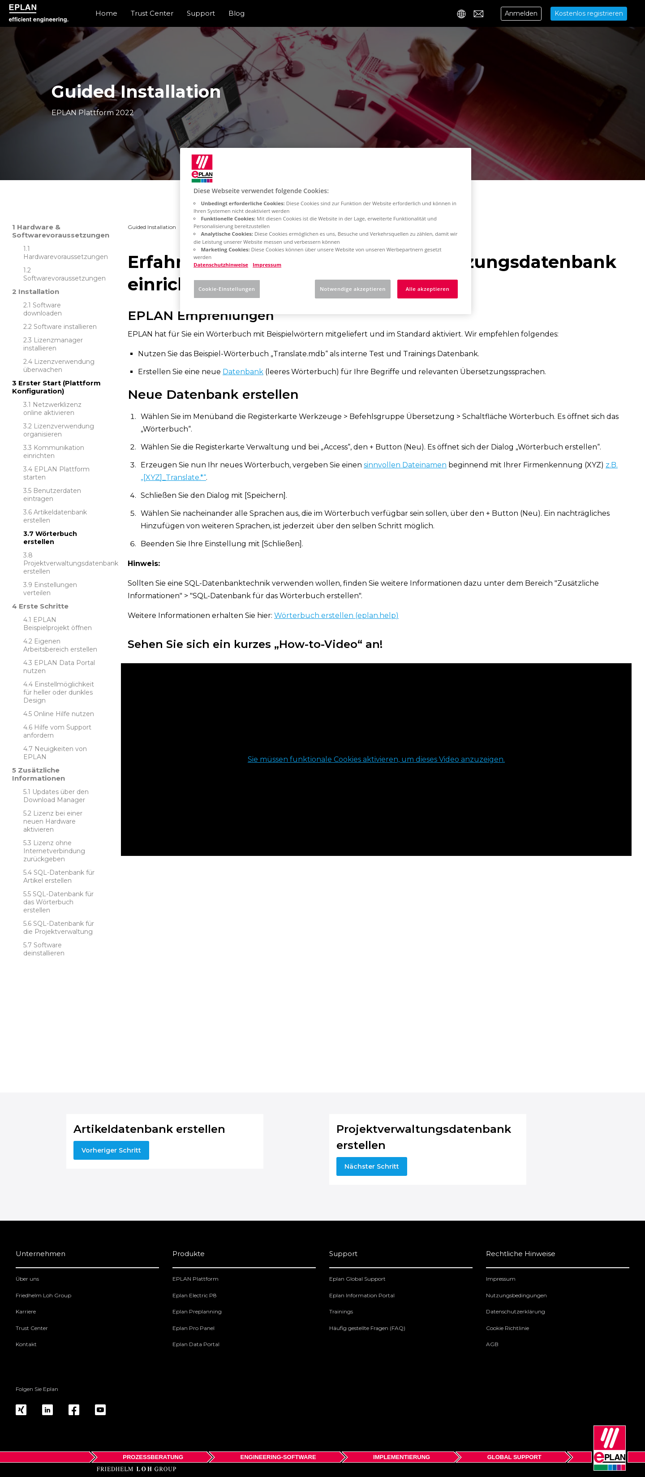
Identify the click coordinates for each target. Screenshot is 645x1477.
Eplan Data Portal (195, 1344)
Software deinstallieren (43, 949)
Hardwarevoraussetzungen (65, 257)
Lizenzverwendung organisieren (58, 430)
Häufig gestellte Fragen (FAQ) (367, 1328)
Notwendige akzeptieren (353, 288)
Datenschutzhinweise (221, 264)
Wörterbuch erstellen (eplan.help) (336, 615)
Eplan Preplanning (197, 1311)
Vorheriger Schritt (111, 1150)
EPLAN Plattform (195, 1278)
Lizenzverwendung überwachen (59, 366)
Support (201, 13)
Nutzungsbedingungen (516, 1295)
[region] (325, 231)
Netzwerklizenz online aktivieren (52, 409)
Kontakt (26, 1344)
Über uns (27, 1278)
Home (106, 13)
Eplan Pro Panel (193, 1328)
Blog (236, 13)
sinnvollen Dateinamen (405, 465)
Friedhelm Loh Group (43, 1295)
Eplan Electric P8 (194, 1295)
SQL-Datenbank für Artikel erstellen (59, 876)
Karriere (26, 1311)
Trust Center (152, 13)
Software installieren (65, 327)
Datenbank (243, 371)
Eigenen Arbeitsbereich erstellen (60, 645)
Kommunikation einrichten (53, 452)
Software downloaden (42, 309)
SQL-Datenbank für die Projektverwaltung (58, 928)
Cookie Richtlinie (507, 1328)
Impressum (501, 1278)
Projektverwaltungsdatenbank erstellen (70, 567)
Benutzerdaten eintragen (52, 495)
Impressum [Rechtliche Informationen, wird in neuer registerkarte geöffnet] (267, 264)
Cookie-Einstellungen (226, 288)
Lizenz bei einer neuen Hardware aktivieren (52, 821)
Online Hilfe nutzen (64, 714)
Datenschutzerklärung (515, 1311)
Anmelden (521, 13)
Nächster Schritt (371, 1166)
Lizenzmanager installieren (53, 344)
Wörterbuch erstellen (50, 538)
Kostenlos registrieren (589, 13)
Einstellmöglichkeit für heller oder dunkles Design (58, 692)
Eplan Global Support (357, 1278)
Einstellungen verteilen (50, 589)
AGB (492, 1344)
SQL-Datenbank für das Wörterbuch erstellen (58, 902)
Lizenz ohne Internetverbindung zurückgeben (54, 851)
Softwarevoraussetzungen (64, 278)
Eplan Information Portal (362, 1295)
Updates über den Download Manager (56, 796)
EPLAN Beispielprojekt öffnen (57, 624)
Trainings (341, 1311)
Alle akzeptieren (428, 288)
